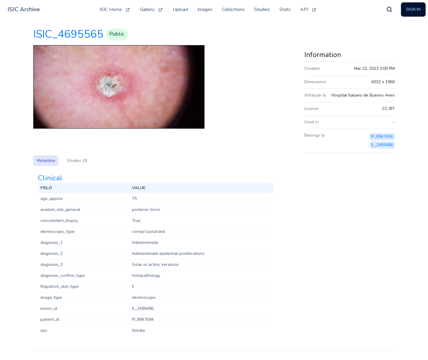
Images (205, 9)
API (308, 9)
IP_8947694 (382, 136)
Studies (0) (77, 160)
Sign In (413, 9)
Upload (180, 9)
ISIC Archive (23, 9)
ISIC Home (115, 9)
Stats (285, 9)
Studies (262, 9)
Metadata (46, 160)
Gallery (151, 9)
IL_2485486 (382, 145)
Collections (233, 9)
